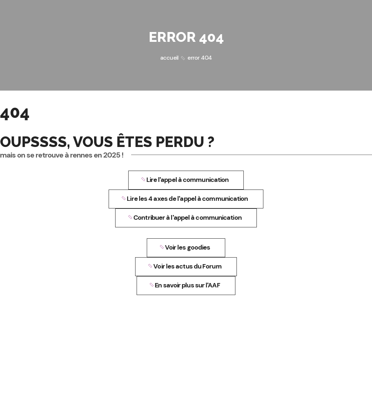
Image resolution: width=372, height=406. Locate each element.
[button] (186, 180)
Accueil (169, 57)
